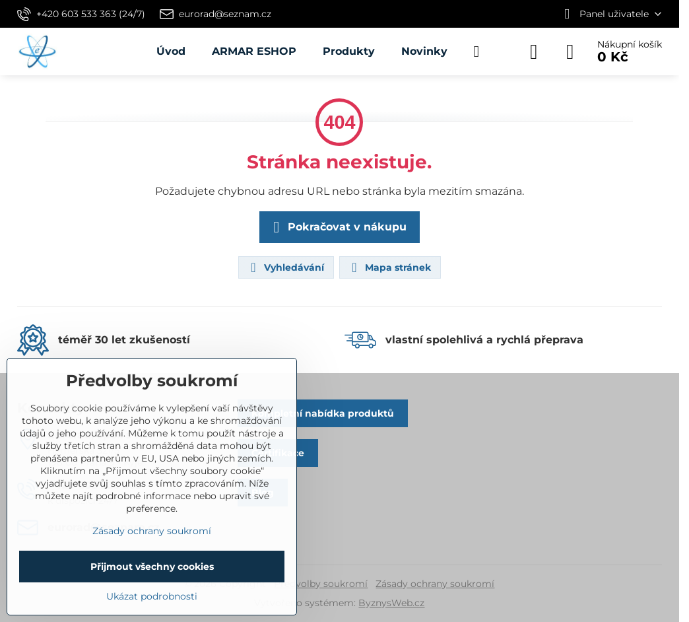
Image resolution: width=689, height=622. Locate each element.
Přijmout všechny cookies (152, 566)
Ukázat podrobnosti (151, 596)
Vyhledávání (285, 267)
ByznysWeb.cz (391, 603)
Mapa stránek (389, 267)
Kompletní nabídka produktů (322, 413)
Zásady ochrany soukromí (435, 584)
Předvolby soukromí (321, 584)
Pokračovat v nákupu (338, 227)
